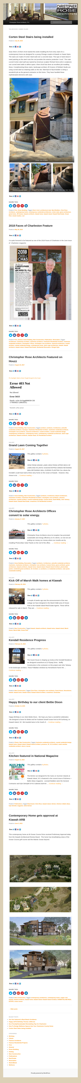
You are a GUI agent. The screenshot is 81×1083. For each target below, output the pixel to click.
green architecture (65, 212)
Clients (16, 742)
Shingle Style (55, 347)
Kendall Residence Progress (27, 640)
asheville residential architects (60, 563)
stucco (24, 746)
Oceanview (57, 692)
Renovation (56, 339)
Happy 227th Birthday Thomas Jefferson (22, 1022)
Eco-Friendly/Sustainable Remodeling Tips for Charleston (27, 1024)
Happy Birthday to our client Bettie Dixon (35, 702)
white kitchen (28, 806)
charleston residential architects (58, 430)
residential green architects (22, 569)
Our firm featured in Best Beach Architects (22, 1019)
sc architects (43, 569)
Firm (15, 210)
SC (48, 744)
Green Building (22, 210)
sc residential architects (54, 569)
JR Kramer (20, 214)
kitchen (53, 804)
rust (23, 216)
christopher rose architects (43, 343)
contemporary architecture (17, 433)
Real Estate (12, 1058)
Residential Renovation (44, 347)
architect (43, 428)
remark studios (16, 216)
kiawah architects (29, 214)
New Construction (38, 339)
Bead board (31, 804)
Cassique (25, 430)
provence (44, 744)
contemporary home (22, 212)
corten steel (55, 212)
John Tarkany (65, 499)
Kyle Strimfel (13, 806)
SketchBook (13, 1063)
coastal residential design (22, 345)
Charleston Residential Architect (53, 341)
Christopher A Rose (28, 343)
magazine (20, 806)
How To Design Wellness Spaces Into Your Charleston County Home (31, 1026)
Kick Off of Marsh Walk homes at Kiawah (35, 580)
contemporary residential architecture (40, 212)
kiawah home (39, 214)
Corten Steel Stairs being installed (31, 37)
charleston (12, 565)
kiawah (61, 345)
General (20, 339)
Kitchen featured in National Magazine (33, 755)
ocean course (18, 1001)
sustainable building (15, 570)
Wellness (12, 1065)
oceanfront (33, 501)
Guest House (59, 690)
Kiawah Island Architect (53, 567)
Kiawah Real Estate (58, 214)
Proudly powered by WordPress (40, 1073)
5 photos (45, 454)
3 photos (45, 589)
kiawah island (48, 214)
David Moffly (56, 499)
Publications (48, 339)
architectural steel (45, 210)
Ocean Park (24, 630)
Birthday (11, 1036)
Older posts (13, 1009)
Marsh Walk (16, 630)
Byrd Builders (56, 210)
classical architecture (58, 343)
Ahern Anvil (36, 210)
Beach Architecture (61, 495)
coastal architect (44, 431)
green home (12, 214)
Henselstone (67, 690)
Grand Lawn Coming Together (28, 445)
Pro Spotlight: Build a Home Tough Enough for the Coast (24, 378)
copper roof (64, 997)
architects (50, 428)
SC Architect (34, 569)
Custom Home (48, 499)
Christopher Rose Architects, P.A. (19, 22)
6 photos (45, 764)
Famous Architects (15, 1040)
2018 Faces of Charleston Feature (31, 225)
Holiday (11, 1051)
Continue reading (27, 475)
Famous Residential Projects (18, 1043)
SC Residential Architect (44, 435)
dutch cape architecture (51, 345)
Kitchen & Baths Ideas (63, 804)
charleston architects (36, 341)
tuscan (28, 746)
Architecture (12, 341)
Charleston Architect (23, 341)
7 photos (45, 524)
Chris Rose (34, 690)
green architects (60, 565)
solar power (66, 569)
